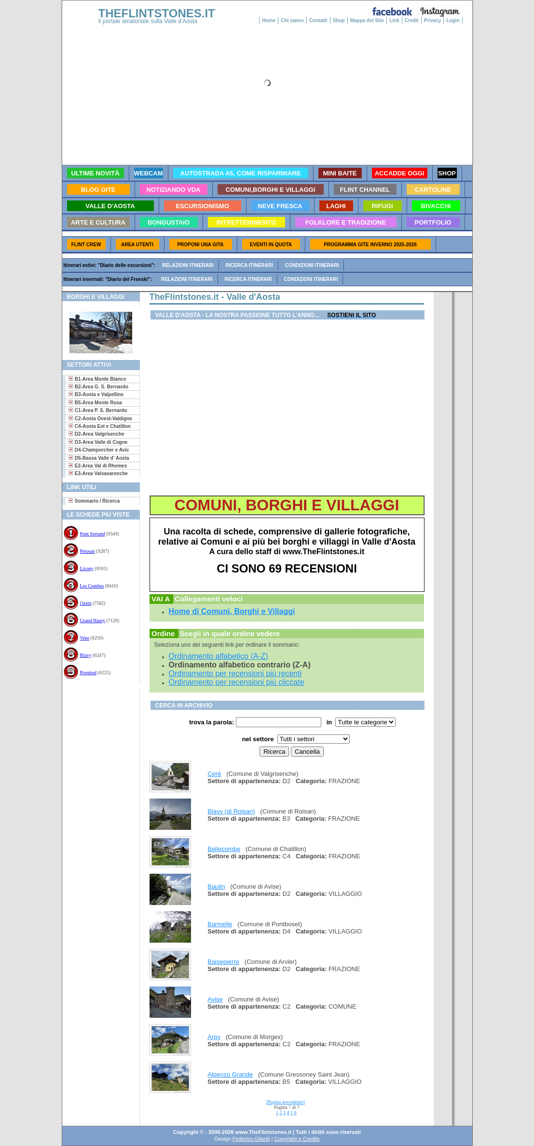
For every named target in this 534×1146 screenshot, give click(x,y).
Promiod (88, 672)
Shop (339, 20)
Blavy (86, 655)
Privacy (432, 20)
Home (268, 20)
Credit (412, 20)
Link (394, 20)
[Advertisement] (97, 720)
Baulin (216, 886)
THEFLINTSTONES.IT (156, 13)
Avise (215, 999)
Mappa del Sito (367, 20)
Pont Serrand (92, 533)
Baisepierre (223, 961)
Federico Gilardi (251, 1139)
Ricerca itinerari (249, 265)
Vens (84, 637)
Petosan (87, 551)
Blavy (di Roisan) (231, 811)
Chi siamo (292, 20)
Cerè (214, 773)
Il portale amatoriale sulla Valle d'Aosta (148, 21)
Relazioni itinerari (188, 265)
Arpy (213, 1036)
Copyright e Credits (296, 1139)
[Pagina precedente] (285, 1102)
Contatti (318, 20)
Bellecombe (223, 849)
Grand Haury (92, 620)
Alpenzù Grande (230, 1074)
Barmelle (219, 924)
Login (452, 20)
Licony (87, 568)
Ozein (86, 603)
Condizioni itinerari (312, 265)
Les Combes (92, 585)
